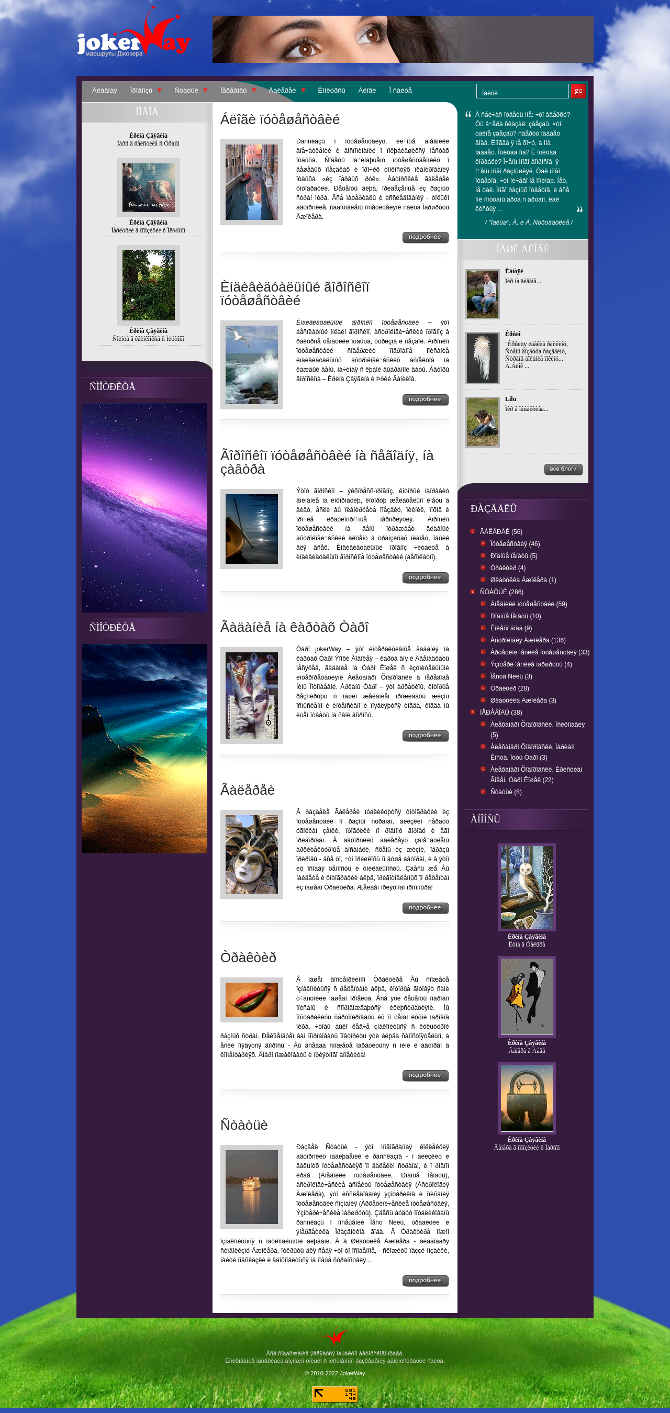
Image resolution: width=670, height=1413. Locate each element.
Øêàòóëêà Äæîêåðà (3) (523, 700)
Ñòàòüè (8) (506, 792)
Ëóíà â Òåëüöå (527, 944)
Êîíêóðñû (331, 90)
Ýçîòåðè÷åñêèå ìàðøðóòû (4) (531, 664)
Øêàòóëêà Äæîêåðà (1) (523, 580)
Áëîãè (367, 90)
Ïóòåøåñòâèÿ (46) (515, 544)
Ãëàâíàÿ (104, 90)
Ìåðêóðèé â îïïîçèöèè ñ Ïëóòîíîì (148, 230)
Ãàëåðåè (282, 90)
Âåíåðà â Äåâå (527, 1050)
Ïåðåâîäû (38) (501, 712)
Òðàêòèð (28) (509, 688)
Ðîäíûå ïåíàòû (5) (514, 556)
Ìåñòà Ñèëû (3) (511, 676)
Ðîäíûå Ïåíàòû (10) (515, 616)
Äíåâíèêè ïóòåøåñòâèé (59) (528, 604)
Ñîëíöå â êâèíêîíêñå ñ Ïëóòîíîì (149, 338)
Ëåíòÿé (514, 271)
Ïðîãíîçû (141, 90)
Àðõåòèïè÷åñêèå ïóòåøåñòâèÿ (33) (539, 652)
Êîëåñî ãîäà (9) (511, 628)
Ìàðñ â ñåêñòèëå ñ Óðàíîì (148, 143)
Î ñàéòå (400, 90)
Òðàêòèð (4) (508, 568)
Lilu (510, 399)
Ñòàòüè (186, 90)
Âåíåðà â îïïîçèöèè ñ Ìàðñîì (527, 1147)
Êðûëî (512, 334)
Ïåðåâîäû (233, 90)
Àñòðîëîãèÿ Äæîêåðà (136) (528, 640)
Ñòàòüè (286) (501, 592)
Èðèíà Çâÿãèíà (527, 936)
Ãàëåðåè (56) (501, 532)
